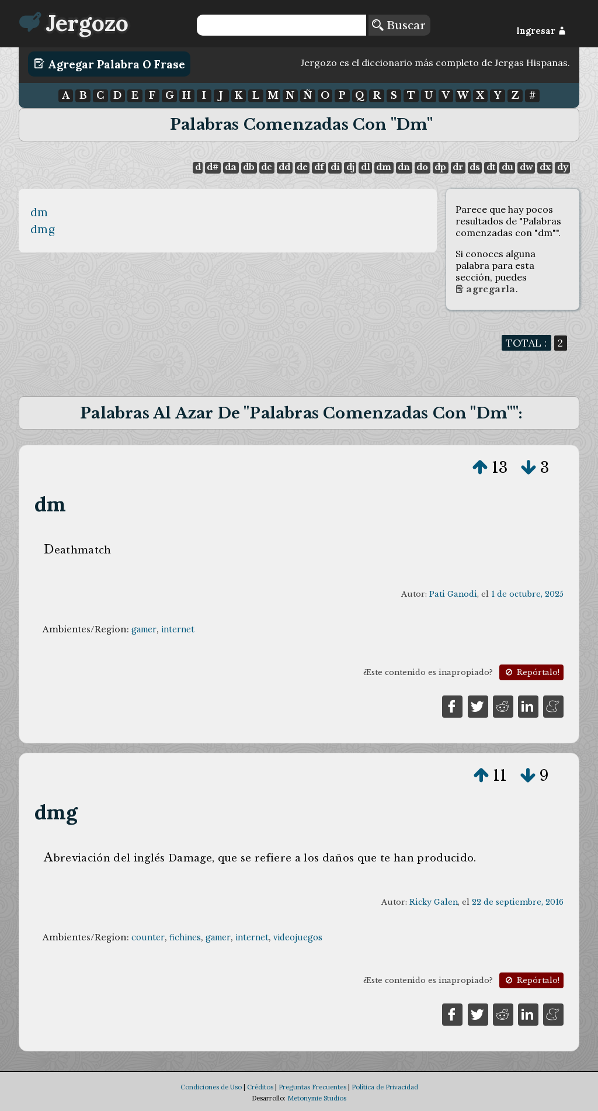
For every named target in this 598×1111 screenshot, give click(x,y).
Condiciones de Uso (211, 1087)
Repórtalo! (531, 672)
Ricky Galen (433, 902)
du (507, 167)
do (422, 167)
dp (440, 167)
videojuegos (297, 937)
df (319, 167)
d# (212, 167)
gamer (144, 629)
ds (475, 167)
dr (458, 167)
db (249, 167)
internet (177, 629)
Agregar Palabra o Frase (109, 64)
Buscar (399, 25)
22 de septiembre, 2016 (518, 902)
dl (365, 167)
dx (545, 167)
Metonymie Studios (316, 1098)
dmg (42, 229)
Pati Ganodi (453, 594)
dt (490, 167)
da (231, 167)
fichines (185, 937)
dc (266, 167)
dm (383, 167)
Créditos (260, 1087)
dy (562, 167)
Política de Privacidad (385, 1087)
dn (404, 167)
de (302, 167)
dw (526, 167)
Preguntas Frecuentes (312, 1087)
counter (148, 937)
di (335, 167)
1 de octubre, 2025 (527, 594)
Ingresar (541, 31)
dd (284, 167)
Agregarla (486, 289)
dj (350, 167)
